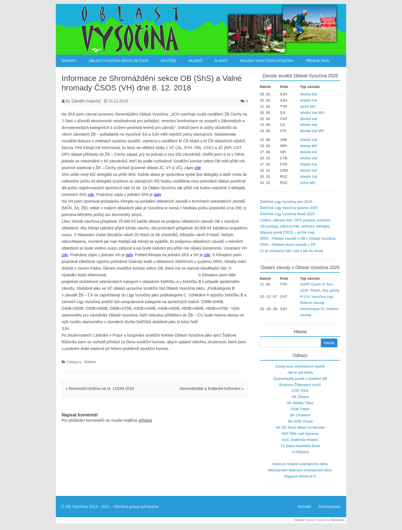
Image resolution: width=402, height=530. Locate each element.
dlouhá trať (308, 94)
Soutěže (169, 61)
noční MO (307, 183)
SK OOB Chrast (300, 421)
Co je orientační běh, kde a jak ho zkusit (291, 251)
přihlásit (145, 420)
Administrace (329, 506)
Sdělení (90, 362)
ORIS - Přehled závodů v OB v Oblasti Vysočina (298, 238)
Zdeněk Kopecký (85, 101)
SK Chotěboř (300, 415)
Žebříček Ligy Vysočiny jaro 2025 (286, 202)
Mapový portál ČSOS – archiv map (287, 232)
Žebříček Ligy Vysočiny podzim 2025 (289, 208)
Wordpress (337, 520)
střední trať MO (312, 113)
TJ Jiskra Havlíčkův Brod (300, 446)
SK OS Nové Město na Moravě (300, 427)
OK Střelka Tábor (300, 403)
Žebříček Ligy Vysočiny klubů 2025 (287, 214)
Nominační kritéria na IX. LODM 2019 (100, 388)
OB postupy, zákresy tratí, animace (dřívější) (295, 226)
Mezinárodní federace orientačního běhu (300, 470)
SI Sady (221, 61)
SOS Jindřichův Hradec (300, 440)
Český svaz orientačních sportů (300, 366)
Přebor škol (318, 61)
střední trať (308, 100)
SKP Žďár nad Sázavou (300, 433)
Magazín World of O (300, 476)
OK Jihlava (300, 397)
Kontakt (304, 506)
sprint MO (307, 106)
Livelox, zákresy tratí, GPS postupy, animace (295, 220)
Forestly (299, 520)
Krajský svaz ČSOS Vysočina (266, 61)
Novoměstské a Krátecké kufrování (212, 388)
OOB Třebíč (300, 409)
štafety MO (308, 146)
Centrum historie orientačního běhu (300, 464)
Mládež (195, 61)
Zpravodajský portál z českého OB (300, 378)
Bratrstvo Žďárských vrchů (300, 385)
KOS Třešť (300, 390)
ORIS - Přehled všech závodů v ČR (288, 245)
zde (198, 168)
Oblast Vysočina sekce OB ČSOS (119, 61)
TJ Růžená (300, 452)
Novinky (68, 61)
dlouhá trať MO (312, 131)
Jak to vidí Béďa (300, 372)
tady (157, 194)
